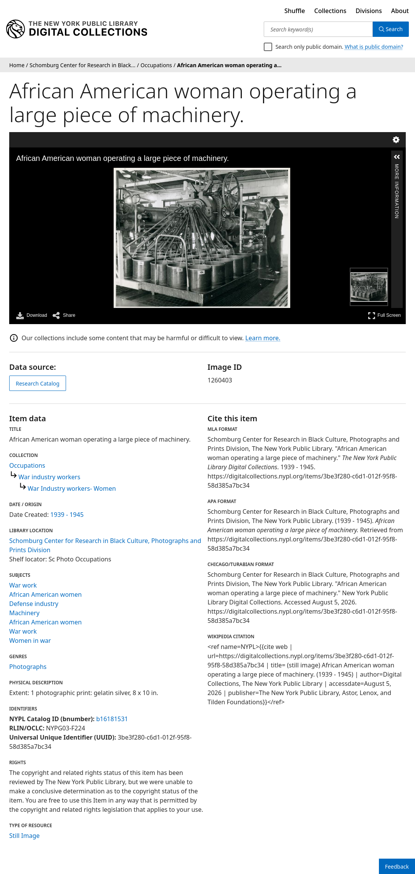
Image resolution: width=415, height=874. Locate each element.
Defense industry (33, 603)
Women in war (30, 640)
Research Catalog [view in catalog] (38, 383)
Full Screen (384, 315)
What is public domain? (374, 46)
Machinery (24, 613)
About (400, 11)
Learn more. (262, 338)
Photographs (27, 666)
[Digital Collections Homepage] (76, 29)
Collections (330, 11)
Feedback (397, 866)
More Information (396, 167)
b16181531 (112, 719)
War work (23, 585)
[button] (397, 157)
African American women (45, 594)
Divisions (368, 11)
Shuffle (294, 11)
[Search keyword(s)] (318, 29)
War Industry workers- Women (72, 488)
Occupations (27, 465)
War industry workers (49, 477)
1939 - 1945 (67, 514)
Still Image (24, 835)
